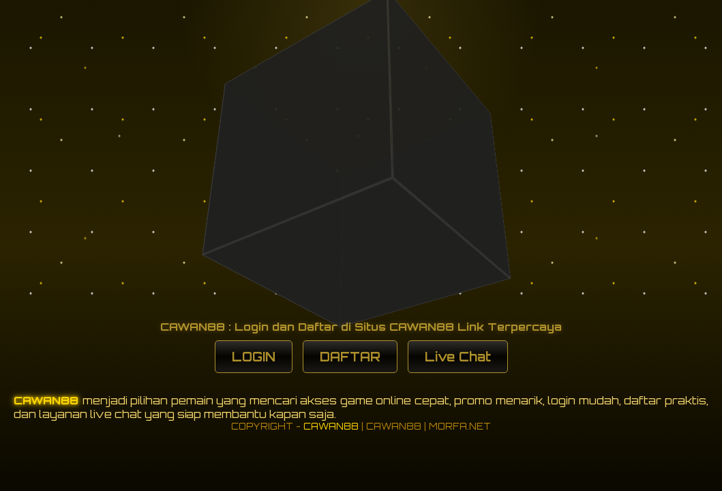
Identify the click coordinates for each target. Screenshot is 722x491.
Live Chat (458, 356)
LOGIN (253, 356)
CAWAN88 (48, 400)
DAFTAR (350, 356)
